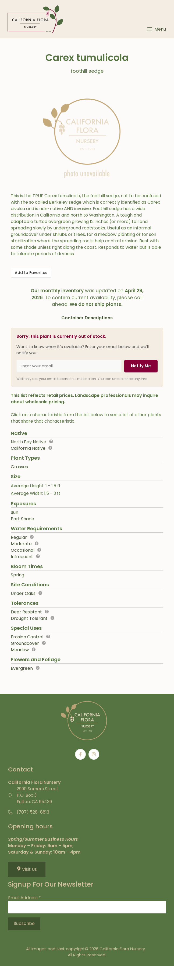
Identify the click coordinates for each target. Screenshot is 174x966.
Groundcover (25, 643)
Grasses (19, 467)
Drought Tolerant (29, 618)
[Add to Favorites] (31, 273)
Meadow (20, 650)
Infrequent (22, 557)
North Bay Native (28, 442)
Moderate (21, 544)
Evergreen (22, 668)
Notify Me (141, 366)
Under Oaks (23, 593)
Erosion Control (27, 637)
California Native (28, 448)
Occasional (22, 550)
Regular (19, 537)
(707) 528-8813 (33, 812)
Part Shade (22, 519)
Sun (14, 512)
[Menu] (156, 29)
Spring (17, 575)
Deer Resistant (26, 612)
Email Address (24, 898)
